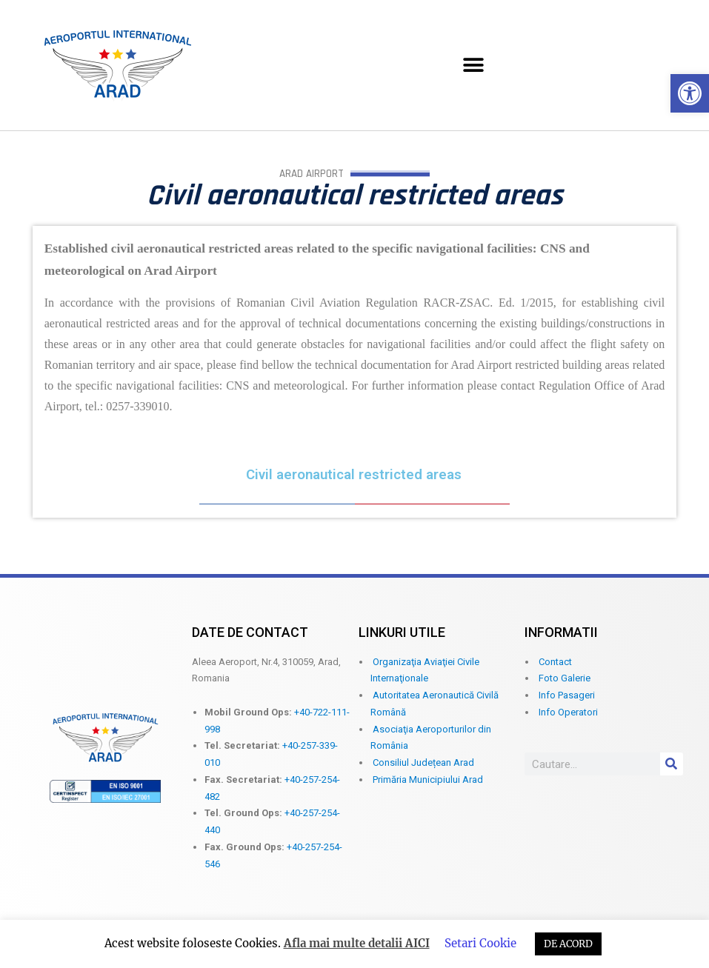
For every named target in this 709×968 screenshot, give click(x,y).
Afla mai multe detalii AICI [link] (357, 943)
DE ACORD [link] (568, 944)
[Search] (671, 763)
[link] (689, 93)
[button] (473, 65)
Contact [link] (555, 661)
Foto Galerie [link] (564, 678)
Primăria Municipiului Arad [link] (428, 779)
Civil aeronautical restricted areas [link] (354, 475)
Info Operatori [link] (568, 712)
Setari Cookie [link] (480, 943)
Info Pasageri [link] (567, 695)
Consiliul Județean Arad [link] (423, 762)
